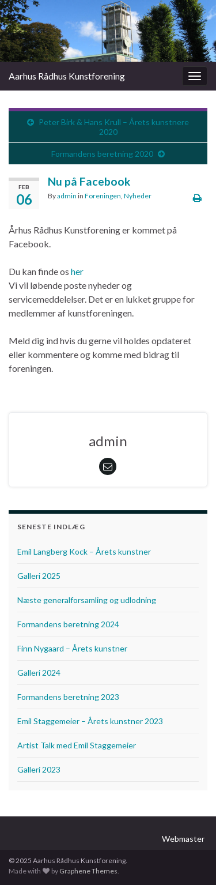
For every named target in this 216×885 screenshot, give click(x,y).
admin (67, 195)
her (77, 271)
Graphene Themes (88, 871)
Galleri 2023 (38, 769)
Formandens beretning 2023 (68, 697)
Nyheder (137, 195)
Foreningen (103, 195)
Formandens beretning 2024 (68, 624)
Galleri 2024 (38, 672)
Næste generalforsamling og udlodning (86, 600)
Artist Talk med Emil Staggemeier (76, 745)
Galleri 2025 (38, 576)
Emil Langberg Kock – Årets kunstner (84, 551)
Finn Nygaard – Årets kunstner (72, 648)
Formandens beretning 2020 (102, 154)
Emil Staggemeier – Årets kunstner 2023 (90, 721)
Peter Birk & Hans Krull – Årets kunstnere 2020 (114, 127)
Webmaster (183, 838)
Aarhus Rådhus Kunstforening (67, 75)
